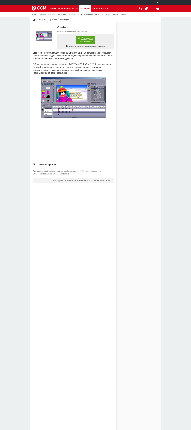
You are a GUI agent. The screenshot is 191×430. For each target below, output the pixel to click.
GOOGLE (115, 14)
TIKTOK (34, 14)
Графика (53, 20)
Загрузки (84, 8)
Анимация (64, 20)
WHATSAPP (52, 14)
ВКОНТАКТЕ (99, 14)
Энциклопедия (100, 8)
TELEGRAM (42, 14)
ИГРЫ (80, 14)
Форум (52, 8)
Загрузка (85, 39)
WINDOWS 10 (88, 14)
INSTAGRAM (62, 14)
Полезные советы (67, 8)
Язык (157, 2)
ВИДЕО (108, 14)
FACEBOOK (71, 14)
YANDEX (123, 14)
